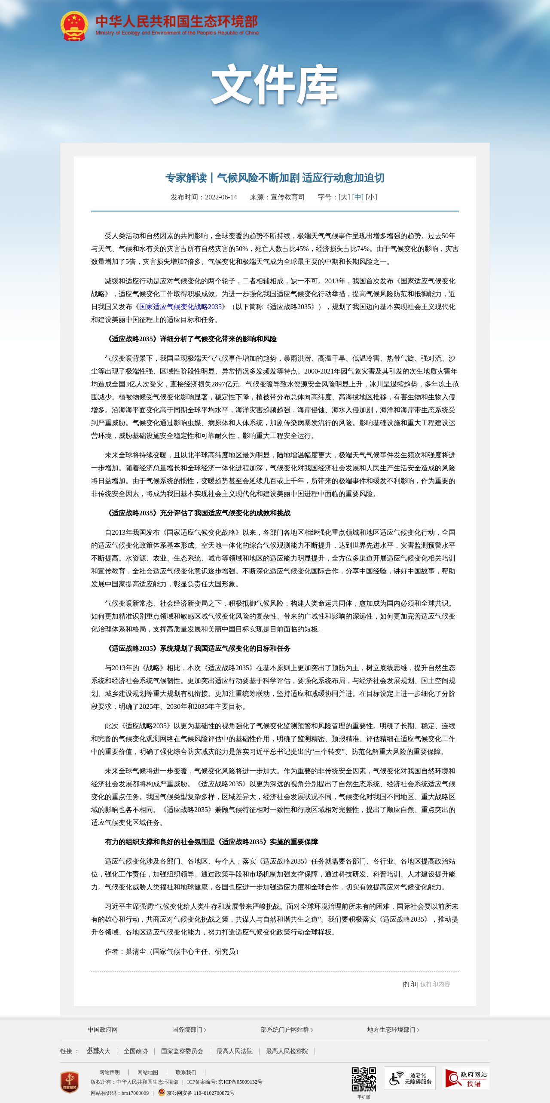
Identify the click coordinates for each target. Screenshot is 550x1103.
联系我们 (186, 1072)
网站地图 (148, 1072)
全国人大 (98, 1051)
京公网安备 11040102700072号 (196, 1093)
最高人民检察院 (287, 1051)
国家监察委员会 (182, 1051)
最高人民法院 (235, 1051)
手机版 (364, 1083)
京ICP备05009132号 (240, 1082)
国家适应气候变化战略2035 (180, 306)
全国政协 (136, 1051)
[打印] (411, 984)
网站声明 (109, 1072)
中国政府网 (103, 1029)
